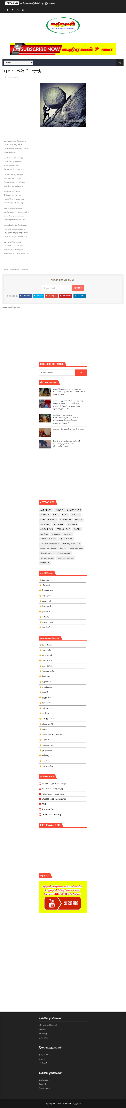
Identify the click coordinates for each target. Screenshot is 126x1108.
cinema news (74, 510)
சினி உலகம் (44, 1088)
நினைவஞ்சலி (64, 553)
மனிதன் (42, 1029)
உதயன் (42, 1059)
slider (78, 520)
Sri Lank (44, 524)
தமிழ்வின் (43, 1038)
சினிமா (63, 548)
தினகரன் (43, 1084)
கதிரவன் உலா (65, 539)
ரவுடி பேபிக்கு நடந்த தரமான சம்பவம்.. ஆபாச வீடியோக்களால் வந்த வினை (69, 391)
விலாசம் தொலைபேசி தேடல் (62, 784)
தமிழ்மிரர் (43, 1054)
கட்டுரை (67, 534)
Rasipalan (65, 520)
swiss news (46, 529)
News (65, 515)
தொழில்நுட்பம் (47, 553)
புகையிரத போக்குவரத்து (62, 795)
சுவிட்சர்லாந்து (76, 548)
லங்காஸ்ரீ (43, 1033)
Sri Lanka (58, 524)
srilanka (72, 524)
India (56, 515)
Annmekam (46, 510)
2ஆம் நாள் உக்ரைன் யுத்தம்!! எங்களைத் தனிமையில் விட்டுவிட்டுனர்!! (67, 443)
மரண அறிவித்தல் (65, 558)
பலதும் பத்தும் (47, 558)
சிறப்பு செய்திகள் (48, 548)
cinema (59, 510)
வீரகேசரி (43, 1063)
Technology (63, 529)
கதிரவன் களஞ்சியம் (49, 544)
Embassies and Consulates (62, 800)
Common (45, 515)
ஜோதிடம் (44, 563)
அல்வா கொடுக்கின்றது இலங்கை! (37, 3)
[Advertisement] (82, 336)
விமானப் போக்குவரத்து (62, 789)
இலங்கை (56, 534)
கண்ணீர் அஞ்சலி (48, 539)
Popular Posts (48, 520)
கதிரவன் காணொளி (48, 1025)
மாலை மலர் (44, 1080)
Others (76, 515)
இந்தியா (44, 534)
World (77, 529)
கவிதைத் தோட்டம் (16, 77)
